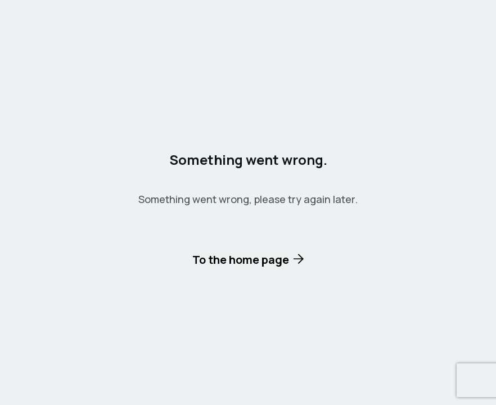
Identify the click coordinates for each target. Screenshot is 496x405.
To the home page (240, 259)
